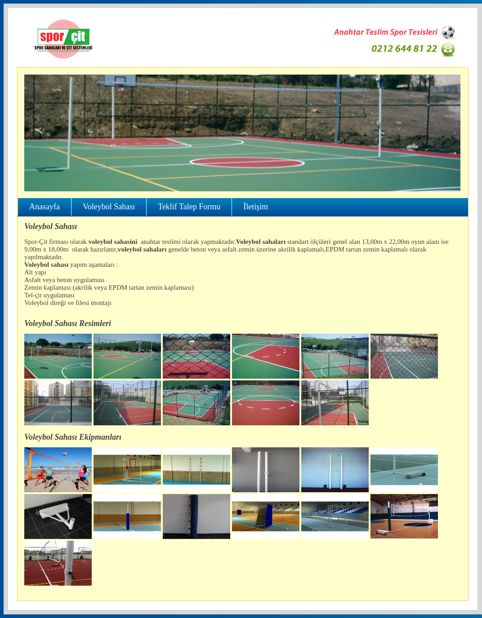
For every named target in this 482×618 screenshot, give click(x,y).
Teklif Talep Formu (189, 206)
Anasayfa (44, 206)
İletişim (255, 206)
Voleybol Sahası (109, 206)
